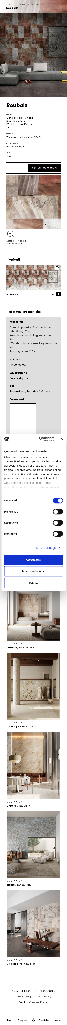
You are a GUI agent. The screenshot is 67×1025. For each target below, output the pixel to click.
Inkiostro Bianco (15, 146)
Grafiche (44, 1020)
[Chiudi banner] (61, 439)
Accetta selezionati (33, 571)
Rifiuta (33, 583)
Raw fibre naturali (16, 121)
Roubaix (45, 5)
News (58, 1020)
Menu (9, 1020)
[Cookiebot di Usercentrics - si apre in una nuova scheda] (40, 439)
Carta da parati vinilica (19, 117)
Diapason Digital (38, 1002)
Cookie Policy (43, 996)
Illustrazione (17, 391)
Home (6, 5)
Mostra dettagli (46, 548)
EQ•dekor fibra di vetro (19, 124)
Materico (32, 391)
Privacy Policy (23, 996)
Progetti (23, 1020)
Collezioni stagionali (15, 5)
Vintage (45, 391)
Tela (8, 127)
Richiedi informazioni (44, 168)
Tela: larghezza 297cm (23, 351)
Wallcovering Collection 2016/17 (31, 5)
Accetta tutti (33, 559)
